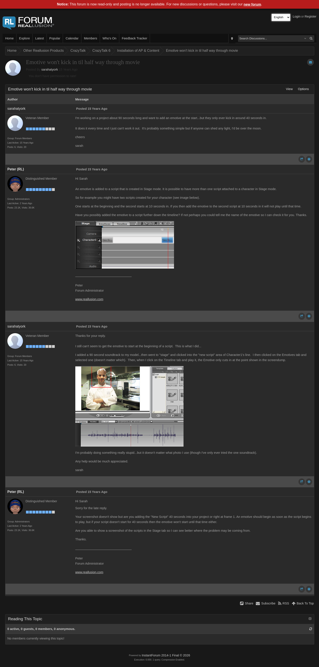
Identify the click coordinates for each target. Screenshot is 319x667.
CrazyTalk (77, 50)
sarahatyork (49, 69)
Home (9, 38)
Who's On (109, 38)
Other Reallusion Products (43, 50)
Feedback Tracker (134, 38)
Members (90, 38)
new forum (252, 4)
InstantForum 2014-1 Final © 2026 (166, 655)
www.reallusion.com (89, 299)
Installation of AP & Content (138, 50)
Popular (55, 38)
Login (297, 16)
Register (310, 16)
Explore (24, 38)
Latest (40, 38)
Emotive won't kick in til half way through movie (202, 50)
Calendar (72, 38)
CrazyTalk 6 (101, 50)
